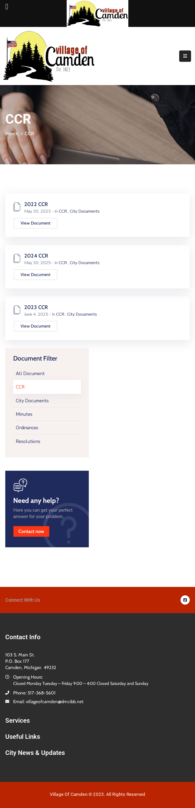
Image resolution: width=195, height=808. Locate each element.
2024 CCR (36, 256)
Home (11, 133)
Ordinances (27, 428)
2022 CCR (36, 204)
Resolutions (28, 441)
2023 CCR (36, 307)
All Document (30, 374)
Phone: (34, 692)
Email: (48, 701)
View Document (36, 223)
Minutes (24, 414)
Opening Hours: (28, 677)
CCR (20, 387)
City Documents (32, 401)
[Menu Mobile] (185, 56)
